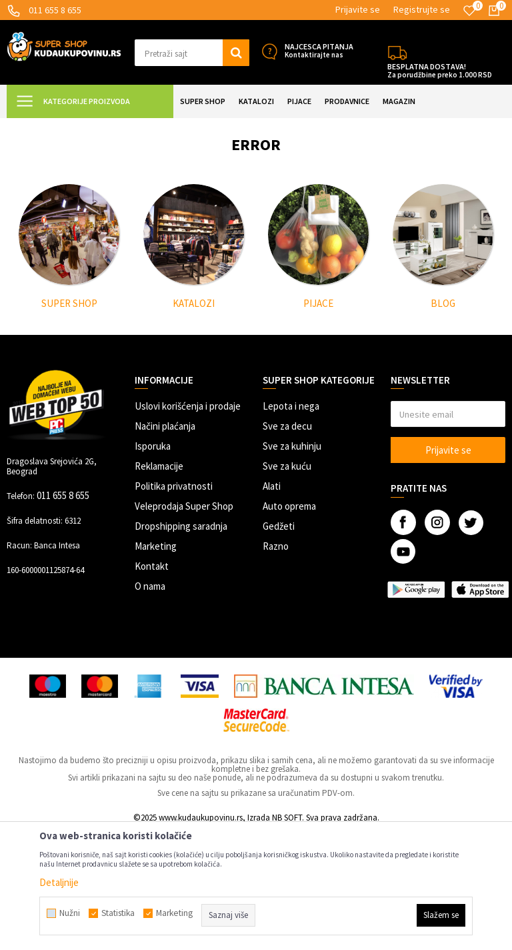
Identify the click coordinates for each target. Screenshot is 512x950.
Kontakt (152, 684)
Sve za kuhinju (292, 564)
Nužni (69, 913)
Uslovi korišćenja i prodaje (188, 524)
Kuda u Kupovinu (38, 126)
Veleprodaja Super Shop (184, 624)
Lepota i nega (291, 524)
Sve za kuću (287, 584)
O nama (150, 704)
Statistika (118, 913)
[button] (192, 52)
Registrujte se (421, 9)
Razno (276, 664)
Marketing (156, 664)
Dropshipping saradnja (181, 644)
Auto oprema (289, 624)
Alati (272, 604)
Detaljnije (59, 882)
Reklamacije (159, 584)
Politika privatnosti (174, 604)
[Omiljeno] (469, 11)
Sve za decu (287, 544)
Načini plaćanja (165, 544)
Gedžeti (279, 644)
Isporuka (153, 564)
